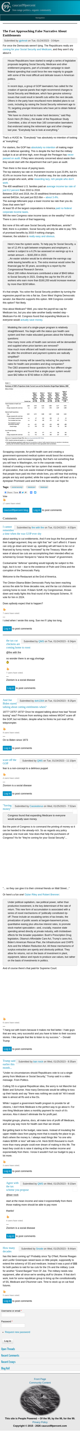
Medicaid (44, 487)
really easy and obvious (41, 236)
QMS (41, 641)
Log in (37, 510)
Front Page (40, 1379)
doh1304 (39, 700)
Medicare (31, 487)
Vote (5, 496)
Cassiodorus (36, 806)
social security (17, 487)
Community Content (40, 1382)
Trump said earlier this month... (9, 1064)
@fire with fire (13, 652)
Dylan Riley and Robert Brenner (42, 894)
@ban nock (12, 1195)
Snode (39, 1248)
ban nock (38, 1061)
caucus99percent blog (16, 510)
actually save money (31, 319)
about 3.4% (52, 197)
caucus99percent (23, 5)
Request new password (17, 1332)
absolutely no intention (43, 147)
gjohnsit (23, 40)
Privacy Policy (40, 1422)
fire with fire (38, 527)
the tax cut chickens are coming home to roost (18, 644)
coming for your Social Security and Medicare (27, 49)
